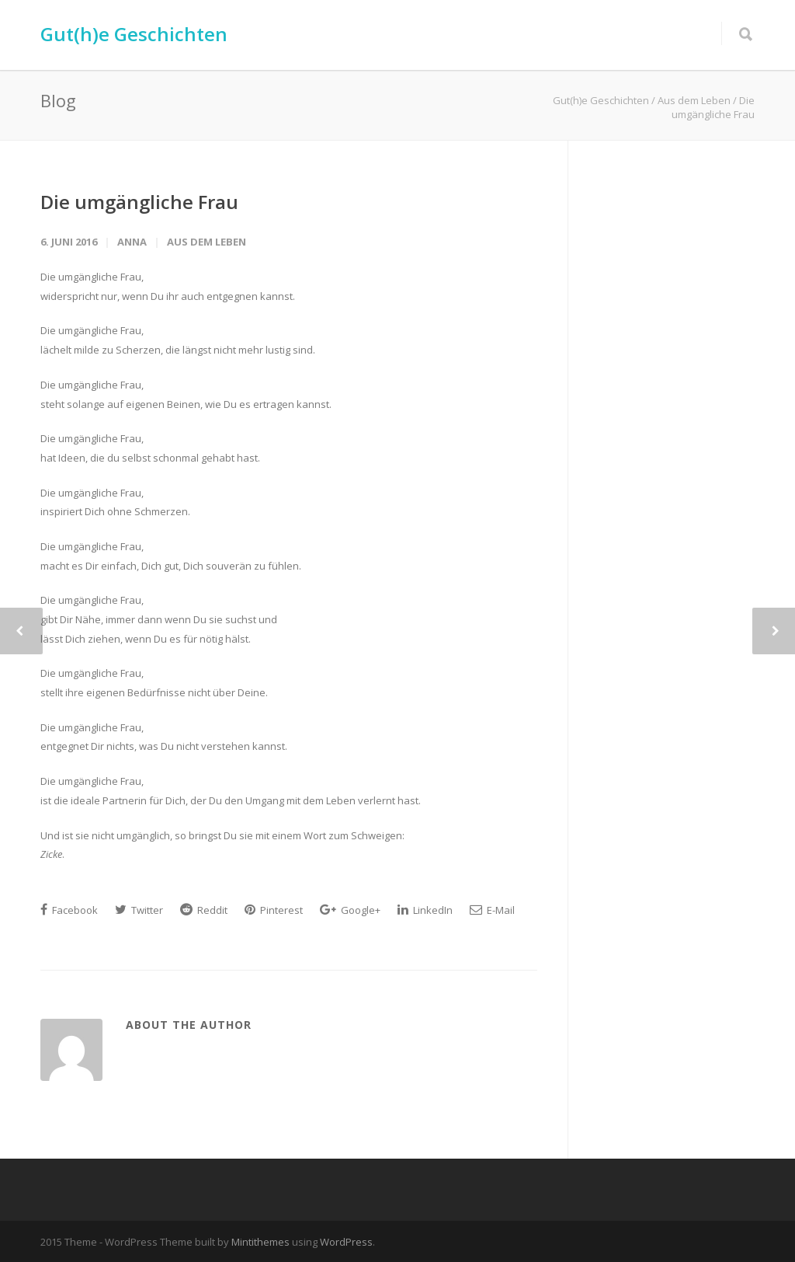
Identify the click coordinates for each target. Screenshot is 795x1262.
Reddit (203, 910)
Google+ (350, 910)
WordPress (346, 1242)
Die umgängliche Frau (139, 201)
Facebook (69, 910)
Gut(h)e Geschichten (133, 34)
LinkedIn (425, 910)
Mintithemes (260, 1242)
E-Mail (492, 910)
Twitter (139, 910)
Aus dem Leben (206, 242)
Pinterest (274, 910)
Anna (132, 242)
